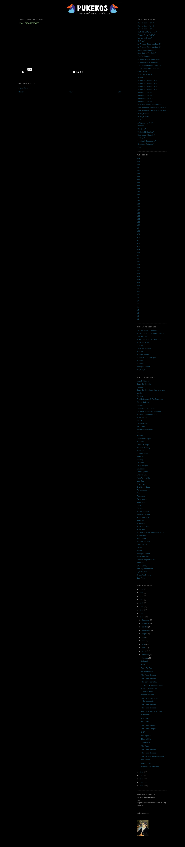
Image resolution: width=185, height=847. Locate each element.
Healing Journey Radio (145, 408)
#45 (138, 186)
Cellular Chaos (142, 423)
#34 (138, 219)
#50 (138, 170)
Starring (140, 460)
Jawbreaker (145, 742)
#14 (138, 280)
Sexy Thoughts (142, 466)
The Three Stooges (148, 675)
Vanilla (139, 393)
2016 (142, 606)
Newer (21, 92)
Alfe (138, 493)
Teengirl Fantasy (143, 367)
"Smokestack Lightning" (146, 135)
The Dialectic (142, 535)
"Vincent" (140, 126)
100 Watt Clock (143, 557)
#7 (138, 301)
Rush (143, 665)
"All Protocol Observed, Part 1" (148, 47)
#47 (138, 180)
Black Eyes (141, 529)
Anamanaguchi (147, 671)
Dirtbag (139, 508)
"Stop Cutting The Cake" (146, 53)
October (145, 627)
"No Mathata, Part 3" (145, 96)
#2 (138, 316)
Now (70, 92)
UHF (143, 732)
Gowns (139, 548)
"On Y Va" (140, 41)
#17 (138, 270)
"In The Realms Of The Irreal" (148, 68)
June (144, 641)
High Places (141, 539)
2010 (142, 779)
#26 (138, 243)
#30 (138, 231)
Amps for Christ (143, 517)
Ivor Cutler (145, 718)
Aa (138, 432)
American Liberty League (146, 357)
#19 (138, 265)
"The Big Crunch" (143, 56)
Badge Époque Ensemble (146, 330)
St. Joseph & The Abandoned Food (150, 532)
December (146, 620)
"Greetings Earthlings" (145, 144)
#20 (138, 261)
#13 (138, 283)
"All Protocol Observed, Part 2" (148, 44)
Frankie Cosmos (143, 355)
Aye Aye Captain (143, 514)
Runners (140, 420)
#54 (138, 158)
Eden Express (142, 472)
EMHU (139, 505)
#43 (138, 192)
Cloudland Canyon (144, 438)
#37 (138, 210)
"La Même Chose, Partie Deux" (149, 59)
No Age (140, 405)
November (146, 623)
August (145, 634)
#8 (138, 298)
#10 (138, 292)
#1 (138, 319)
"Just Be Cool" (142, 77)
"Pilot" (139, 147)
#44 (138, 189)
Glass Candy (142, 566)
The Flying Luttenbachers (146, 414)
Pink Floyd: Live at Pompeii (151, 711)
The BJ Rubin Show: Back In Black (150, 333)
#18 (138, 267)
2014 (142, 613)
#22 (138, 255)
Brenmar (140, 463)
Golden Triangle (143, 445)
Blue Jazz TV (142, 336)
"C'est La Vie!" (142, 71)
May (143, 644)
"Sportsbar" (141, 129)
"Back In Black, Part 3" (145, 23)
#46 (138, 183)
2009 (142, 782)
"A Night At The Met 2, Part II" (148, 87)
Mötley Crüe (146, 763)
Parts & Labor (142, 490)
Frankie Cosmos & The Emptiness (150, 399)
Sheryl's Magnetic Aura (146, 560)
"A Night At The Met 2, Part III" (148, 83)
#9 (138, 295)
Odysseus (141, 469)
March (144, 651)
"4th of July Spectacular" (146, 141)
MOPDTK (140, 520)
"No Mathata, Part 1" (145, 102)
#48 (138, 177)
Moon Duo (141, 502)
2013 (142, 617)
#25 (138, 246)
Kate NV (140, 351)
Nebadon (140, 387)
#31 (138, 228)
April (144, 648)
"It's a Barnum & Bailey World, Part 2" (151, 108)
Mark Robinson (142, 381)
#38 (138, 207)
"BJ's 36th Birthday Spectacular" (149, 105)
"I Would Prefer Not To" (146, 35)
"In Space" (141, 138)
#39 (138, 204)
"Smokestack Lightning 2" (146, 50)
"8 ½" (139, 120)
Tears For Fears (147, 668)
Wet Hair (140, 435)
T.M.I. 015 (140, 457)
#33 (138, 222)
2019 (142, 596)
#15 (138, 277)
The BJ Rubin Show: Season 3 (148, 339)
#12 (138, 286)
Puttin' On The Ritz (144, 342)
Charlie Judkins (143, 402)
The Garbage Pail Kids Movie (152, 756)
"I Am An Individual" (144, 38)
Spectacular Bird (143, 542)
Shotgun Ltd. (142, 475)
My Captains (146, 736)
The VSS (140, 451)
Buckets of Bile (142, 454)
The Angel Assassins (145, 569)
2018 (142, 600)
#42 (138, 195)
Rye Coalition (142, 572)
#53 (138, 161)
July (143, 637)
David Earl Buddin (144, 348)
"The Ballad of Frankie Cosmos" (149, 65)
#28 (138, 237)
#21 (138, 258)
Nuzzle (139, 551)
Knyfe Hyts (141, 370)
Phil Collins (145, 760)
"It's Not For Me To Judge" (147, 32)
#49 (138, 174)
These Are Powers (144, 575)
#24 (138, 249)
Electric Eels (146, 739)
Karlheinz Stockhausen (150, 767)
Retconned (141, 496)
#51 (138, 168)
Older (120, 92)
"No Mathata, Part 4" (145, 93)
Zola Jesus (141, 578)
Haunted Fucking (143, 448)
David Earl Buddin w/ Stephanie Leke (151, 390)
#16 (138, 274)
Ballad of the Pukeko (145, 429)
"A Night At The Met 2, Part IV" (148, 80)
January (145, 658)
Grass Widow (142, 545)
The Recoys (145, 746)
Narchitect (141, 426)
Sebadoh (144, 661)
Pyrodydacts (141, 499)
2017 (142, 603)
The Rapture (141, 417)
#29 (138, 234)
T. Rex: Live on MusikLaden (152, 685)
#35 (138, 216)
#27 (138, 240)
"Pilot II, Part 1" (142, 117)
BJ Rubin (140, 345)
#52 (138, 164)
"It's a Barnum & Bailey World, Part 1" (151, 111)
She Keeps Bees (143, 487)
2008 (142, 786)
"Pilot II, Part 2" (142, 114)
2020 (142, 593)
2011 (142, 775)
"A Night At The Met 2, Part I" (148, 89)
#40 (138, 201)
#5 (138, 307)
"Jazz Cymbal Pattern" (145, 74)
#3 (138, 313)
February (145, 655)
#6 (138, 304)
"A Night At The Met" (144, 123)
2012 (142, 772)
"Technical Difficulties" (145, 132)
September (146, 630)
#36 (138, 213)
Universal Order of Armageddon (149, 411)
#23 (138, 252)
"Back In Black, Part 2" (145, 26)
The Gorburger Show (149, 682)
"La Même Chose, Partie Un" (148, 62)
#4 (138, 310)
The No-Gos (141, 523)
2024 (142, 589)
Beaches (140, 442)
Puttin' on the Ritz (143, 478)
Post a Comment (25, 88)
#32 (138, 225)
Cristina (140, 396)
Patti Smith (145, 715)
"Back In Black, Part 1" (145, 29)
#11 (138, 289)
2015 (142, 610)
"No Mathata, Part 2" (145, 99)
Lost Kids (140, 481)
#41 (138, 198)
